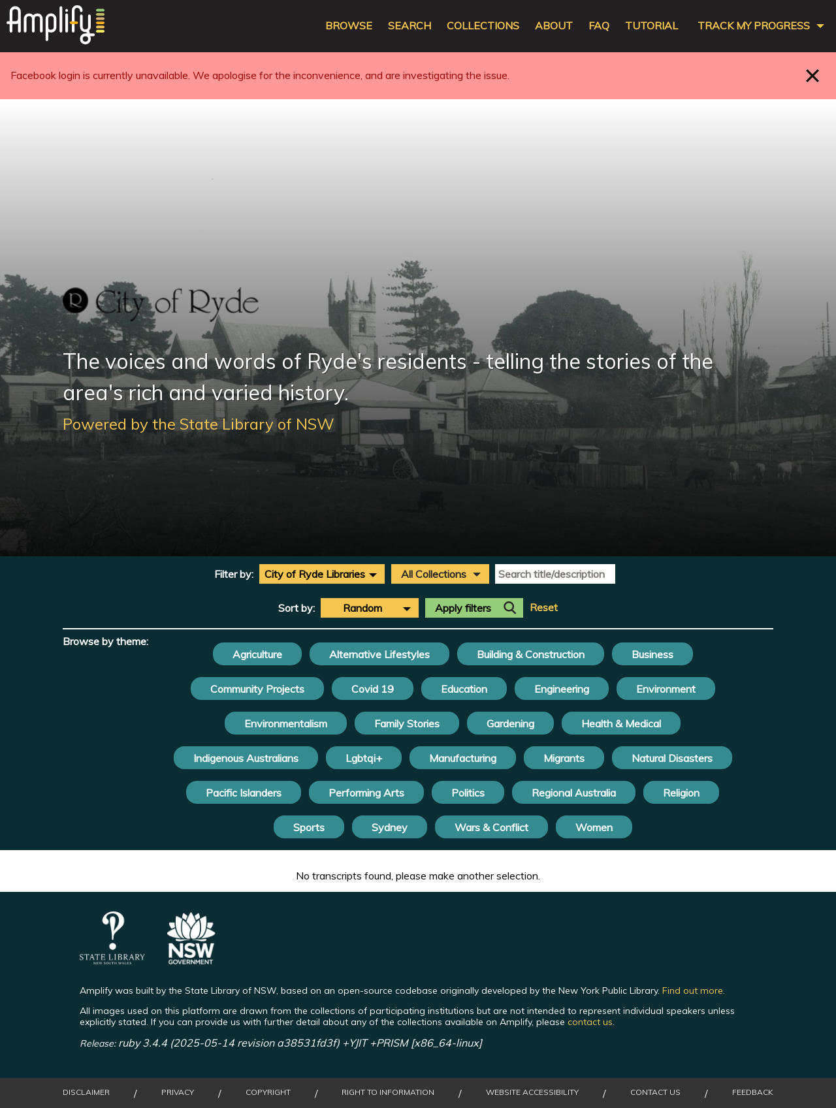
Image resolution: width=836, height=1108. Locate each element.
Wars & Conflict (491, 827)
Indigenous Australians (245, 758)
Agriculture (257, 654)
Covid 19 (372, 688)
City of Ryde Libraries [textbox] (315, 573)
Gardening (510, 723)
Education (464, 688)
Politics (468, 792)
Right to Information (388, 1092)
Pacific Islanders (243, 792)
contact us (590, 1022)
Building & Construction (531, 654)
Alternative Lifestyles (379, 654)
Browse (348, 26)
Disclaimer (86, 1092)
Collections (483, 26)
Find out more (692, 990)
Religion (681, 792)
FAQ (598, 26)
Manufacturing (462, 758)
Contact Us (655, 1092)
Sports (309, 827)
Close (812, 75)
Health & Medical (621, 723)
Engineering (561, 688)
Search (409, 26)
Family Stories (407, 723)
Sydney (390, 827)
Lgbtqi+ (364, 758)
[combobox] (322, 574)
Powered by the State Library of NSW (198, 424)
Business (652, 654)
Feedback (752, 1092)
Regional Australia (574, 792)
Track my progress (754, 26)
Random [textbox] (362, 607)
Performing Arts (366, 792)
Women (594, 827)
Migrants (564, 758)
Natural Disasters (672, 758)
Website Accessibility (532, 1092)
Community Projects (257, 688)
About (554, 26)
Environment (666, 688)
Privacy (177, 1092)
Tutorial (651, 26)
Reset (544, 607)
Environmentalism (285, 723)
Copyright (268, 1092)
